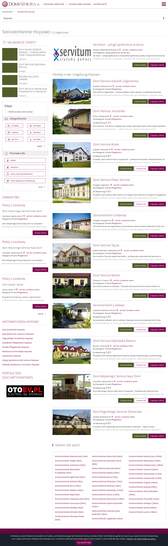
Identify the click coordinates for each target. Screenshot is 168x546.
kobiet (13, 160)
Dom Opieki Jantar (12, 284)
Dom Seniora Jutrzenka (109, 111)
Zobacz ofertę (40, 233)
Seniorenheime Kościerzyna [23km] (145, 456)
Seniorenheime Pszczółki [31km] (144, 498)
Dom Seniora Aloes (106, 144)
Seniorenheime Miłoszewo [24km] (144, 460)
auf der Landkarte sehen (36, 216)
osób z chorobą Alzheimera (21, 174)
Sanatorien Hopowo (11, 355)
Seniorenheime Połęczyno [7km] (107, 481)
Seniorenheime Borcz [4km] (68, 485)
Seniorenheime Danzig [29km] (143, 486)
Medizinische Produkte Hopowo (17, 351)
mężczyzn (14, 167)
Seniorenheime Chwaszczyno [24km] (146, 465)
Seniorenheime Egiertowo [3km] (70, 477)
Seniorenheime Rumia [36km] (143, 507)
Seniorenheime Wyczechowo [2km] (71, 456)
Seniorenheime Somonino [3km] (70, 465)
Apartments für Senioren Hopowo (18, 334)
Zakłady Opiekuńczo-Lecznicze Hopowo (20, 364)
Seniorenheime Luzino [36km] (143, 512)
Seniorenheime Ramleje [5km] (69, 507)
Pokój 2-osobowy (13, 205)
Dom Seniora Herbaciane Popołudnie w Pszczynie (33, 90)
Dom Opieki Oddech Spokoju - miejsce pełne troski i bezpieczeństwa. (32, 52)
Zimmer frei (58, 146)
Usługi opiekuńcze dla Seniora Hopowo (20, 360)
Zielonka (22, 59)
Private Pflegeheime (19, 219)
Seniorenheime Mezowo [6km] (106, 468)
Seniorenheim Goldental (109, 215)
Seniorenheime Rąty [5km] (67, 494)
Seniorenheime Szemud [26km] (143, 469)
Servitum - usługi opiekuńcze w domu (118, 44)
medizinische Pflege (17, 132)
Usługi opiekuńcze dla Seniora (117, 52)
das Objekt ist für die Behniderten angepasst (39, 139)
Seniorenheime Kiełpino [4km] (69, 490)
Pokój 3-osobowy (13, 242)
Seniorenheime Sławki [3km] (68, 460)
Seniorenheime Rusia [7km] (105, 477)
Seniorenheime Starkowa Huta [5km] (72, 498)
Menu (164, 4)
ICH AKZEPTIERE (84, 542)
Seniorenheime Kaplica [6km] (105, 472)
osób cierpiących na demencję (22, 180)
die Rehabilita (38, 132)
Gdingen (22, 71)
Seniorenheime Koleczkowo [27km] (145, 473)
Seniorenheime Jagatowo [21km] (107, 518)
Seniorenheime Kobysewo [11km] (107, 490)
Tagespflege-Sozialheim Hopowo (17, 338)
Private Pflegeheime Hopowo (15, 347)
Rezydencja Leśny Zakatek (29, 78)
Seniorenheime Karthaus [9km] (106, 485)
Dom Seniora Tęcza (106, 245)
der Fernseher (17, 139)
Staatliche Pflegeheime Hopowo (17, 342)
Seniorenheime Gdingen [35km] (143, 503)
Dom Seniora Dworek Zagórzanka (115, 81)
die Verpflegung (39, 125)
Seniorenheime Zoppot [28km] (143, 482)
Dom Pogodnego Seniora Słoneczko (117, 411)
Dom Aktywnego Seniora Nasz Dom (22, 211)
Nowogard (23, 83)
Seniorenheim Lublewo (109, 305)
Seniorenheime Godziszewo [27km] (145, 478)
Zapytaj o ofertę (157, 65)
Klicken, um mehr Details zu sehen (141, 539)
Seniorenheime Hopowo (13, 329)
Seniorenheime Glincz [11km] (105, 494)
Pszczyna (22, 96)
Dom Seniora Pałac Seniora (111, 180)
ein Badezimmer (17, 125)
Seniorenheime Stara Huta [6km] (107, 456)
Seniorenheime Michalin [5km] (69, 512)
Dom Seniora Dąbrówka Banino (32, 65)
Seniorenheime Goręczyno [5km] (70, 503)
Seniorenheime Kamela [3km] (69, 481)
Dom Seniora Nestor (106, 275)
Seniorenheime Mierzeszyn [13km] (108, 498)
